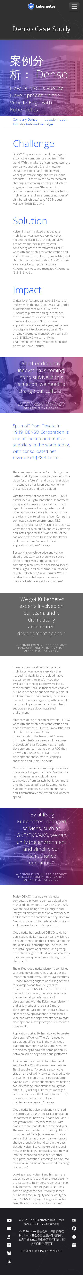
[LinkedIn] (9, 1245)
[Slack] (74, 1237)
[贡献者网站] (74, 1220)
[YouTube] (9, 1220)
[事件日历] (74, 1245)
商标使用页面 (44, 1243)
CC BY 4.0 (41, 1224)
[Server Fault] (8, 1237)
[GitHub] (74, 1228)
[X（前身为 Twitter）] (9, 1261)
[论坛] (9, 1228)
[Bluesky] (9, 1253)
